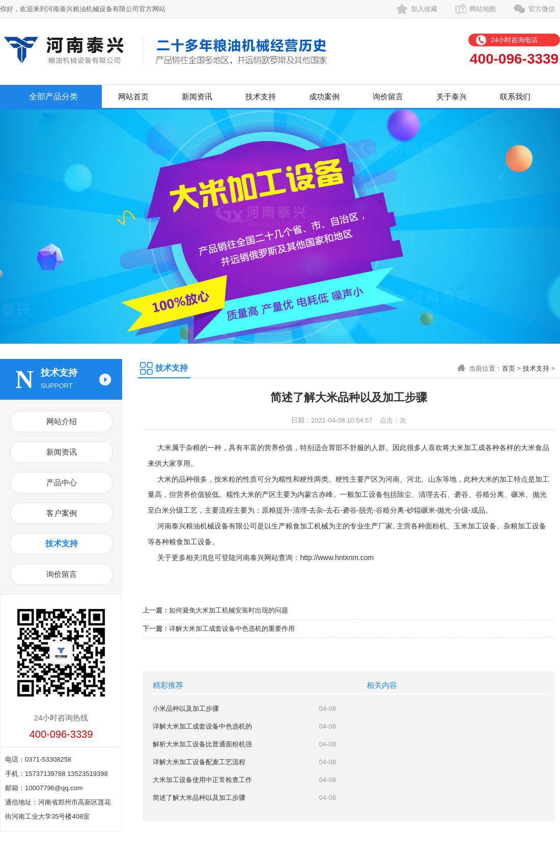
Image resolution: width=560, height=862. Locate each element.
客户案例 (61, 513)
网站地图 (482, 9)
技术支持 (260, 96)
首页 (508, 368)
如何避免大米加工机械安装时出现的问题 (228, 610)
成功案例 (324, 96)
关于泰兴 (451, 96)
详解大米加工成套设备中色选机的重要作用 (232, 628)
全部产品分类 (53, 96)
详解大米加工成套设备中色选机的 (202, 726)
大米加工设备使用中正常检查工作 (202, 780)
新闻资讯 (197, 96)
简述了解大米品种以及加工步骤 (199, 797)
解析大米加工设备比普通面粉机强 (202, 744)
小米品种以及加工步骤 (186, 708)
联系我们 (515, 96)
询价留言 (388, 96)
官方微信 (541, 9)
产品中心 (61, 482)
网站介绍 (61, 421)
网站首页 (133, 96)
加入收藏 (424, 9)
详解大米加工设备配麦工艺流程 (199, 762)
